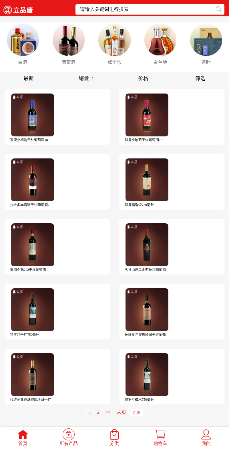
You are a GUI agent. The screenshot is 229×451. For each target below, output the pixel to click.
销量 (86, 78)
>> (108, 412)
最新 (28, 78)
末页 (121, 412)
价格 (143, 78)
